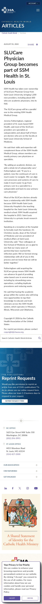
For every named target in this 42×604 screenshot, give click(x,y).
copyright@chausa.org (13, 332)
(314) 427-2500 (13, 454)
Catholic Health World (9, 33)
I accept (12, 598)
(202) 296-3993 (13, 438)
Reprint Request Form (14, 401)
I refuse (30, 598)
